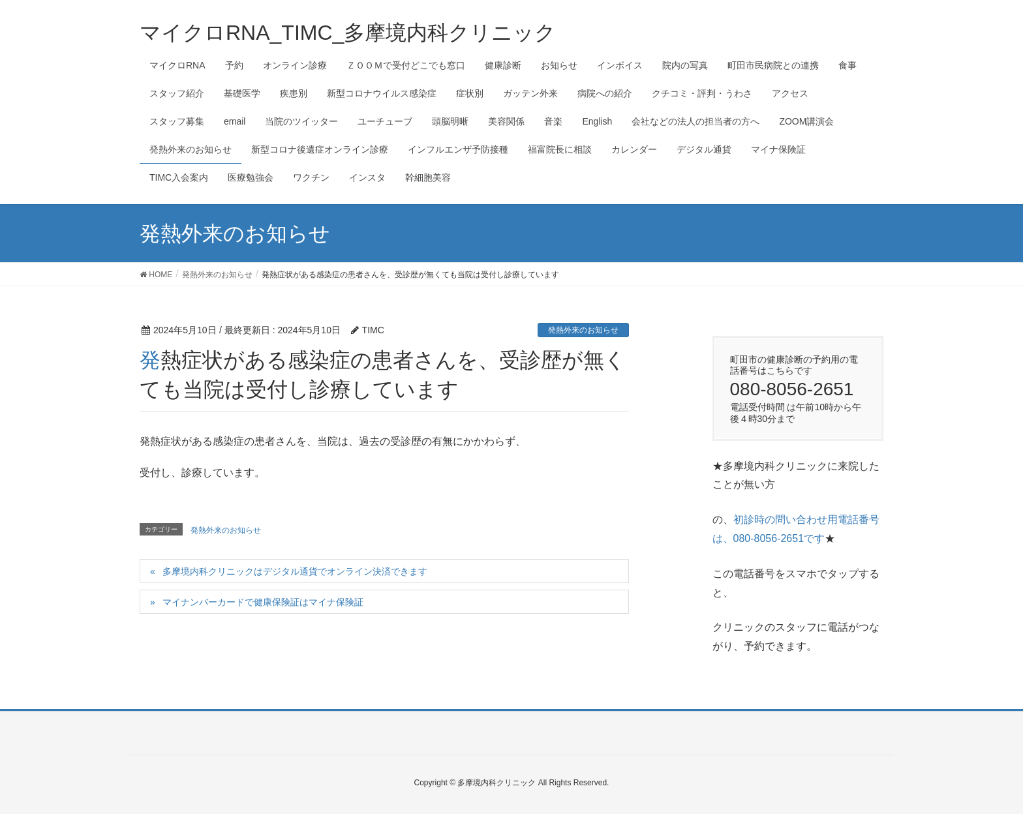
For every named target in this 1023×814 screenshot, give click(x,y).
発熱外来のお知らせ (583, 330)
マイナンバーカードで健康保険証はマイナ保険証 (262, 602)
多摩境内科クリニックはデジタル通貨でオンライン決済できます (294, 571)
